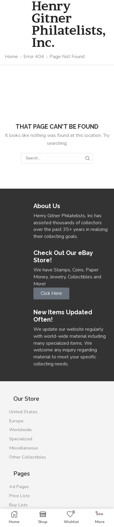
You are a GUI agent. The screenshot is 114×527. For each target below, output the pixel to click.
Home (11, 56)
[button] (51, 293)
